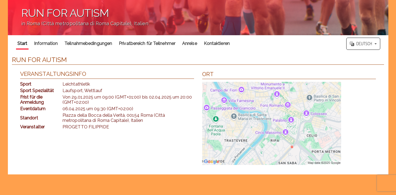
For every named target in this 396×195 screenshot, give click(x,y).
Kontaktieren (217, 43)
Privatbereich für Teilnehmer (147, 43)
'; (198, 17)
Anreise (189, 43)
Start (22, 43)
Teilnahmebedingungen (88, 43)
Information (46, 43)
